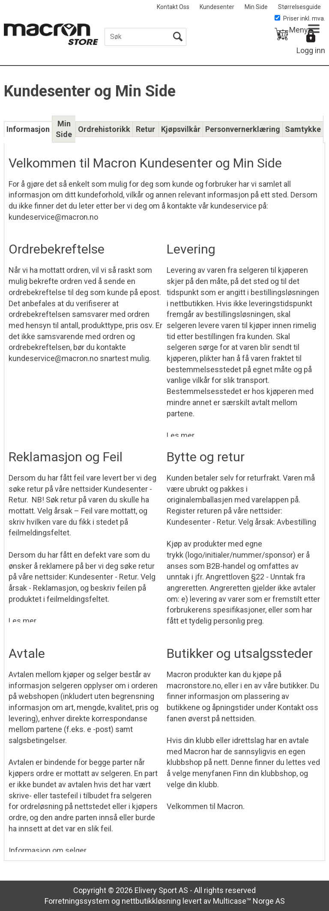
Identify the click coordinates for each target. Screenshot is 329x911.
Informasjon (28, 129)
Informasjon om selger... (50, 849)
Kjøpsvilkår (180, 129)
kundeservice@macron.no (53, 358)
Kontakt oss (298, 707)
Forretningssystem (77, 900)
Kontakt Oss (173, 6)
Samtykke (303, 129)
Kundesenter (217, 6)
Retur (145, 129)
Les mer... (183, 434)
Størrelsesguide (299, 6)
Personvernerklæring (242, 129)
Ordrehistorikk (104, 129)
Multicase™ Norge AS (249, 900)
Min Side (256, 6)
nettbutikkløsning (151, 900)
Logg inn (310, 50)
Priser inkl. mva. (300, 18)
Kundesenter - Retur (103, 576)
